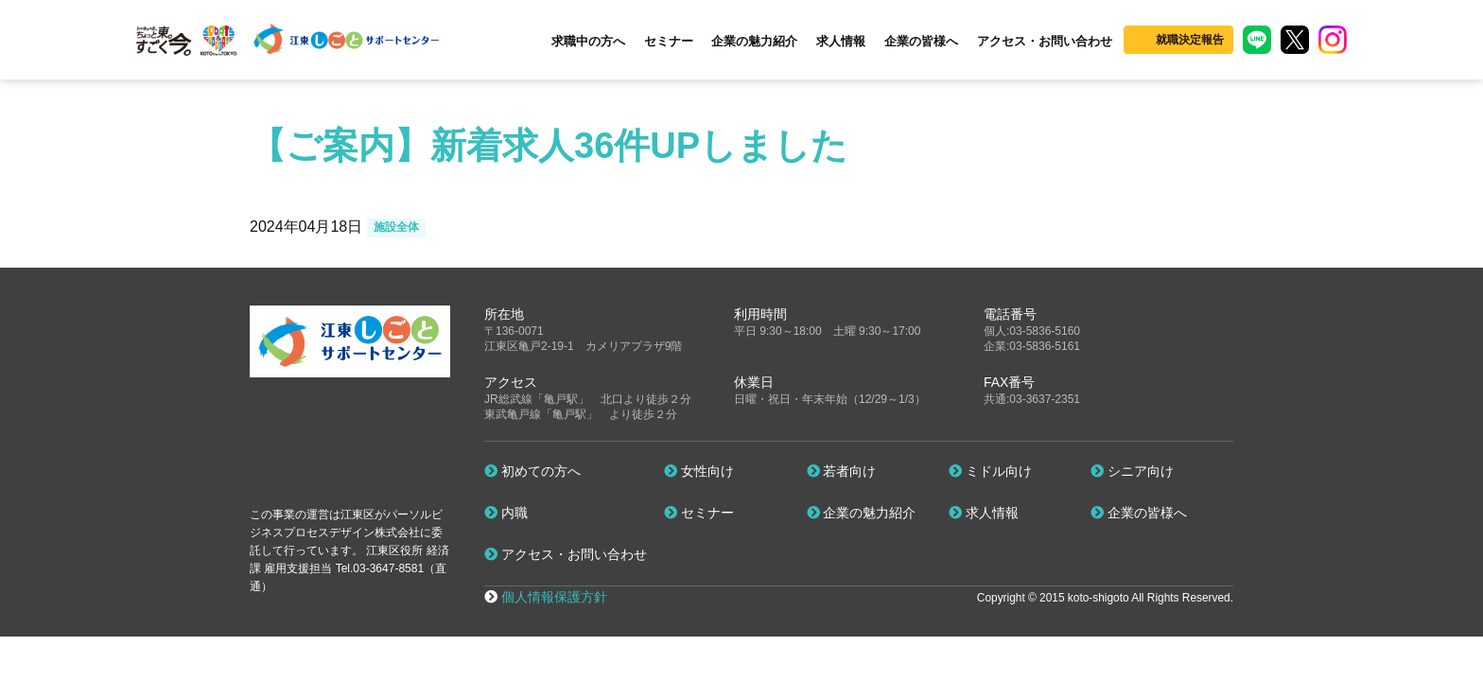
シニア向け (1132, 471)
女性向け (699, 471)
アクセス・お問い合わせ (1044, 41)
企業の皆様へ (921, 41)
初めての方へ (532, 471)
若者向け (842, 471)
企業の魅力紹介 (754, 41)
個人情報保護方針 (554, 596)
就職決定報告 (1190, 39)
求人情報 (840, 41)
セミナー (668, 41)
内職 (506, 512)
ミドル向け (990, 471)
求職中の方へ (588, 41)
